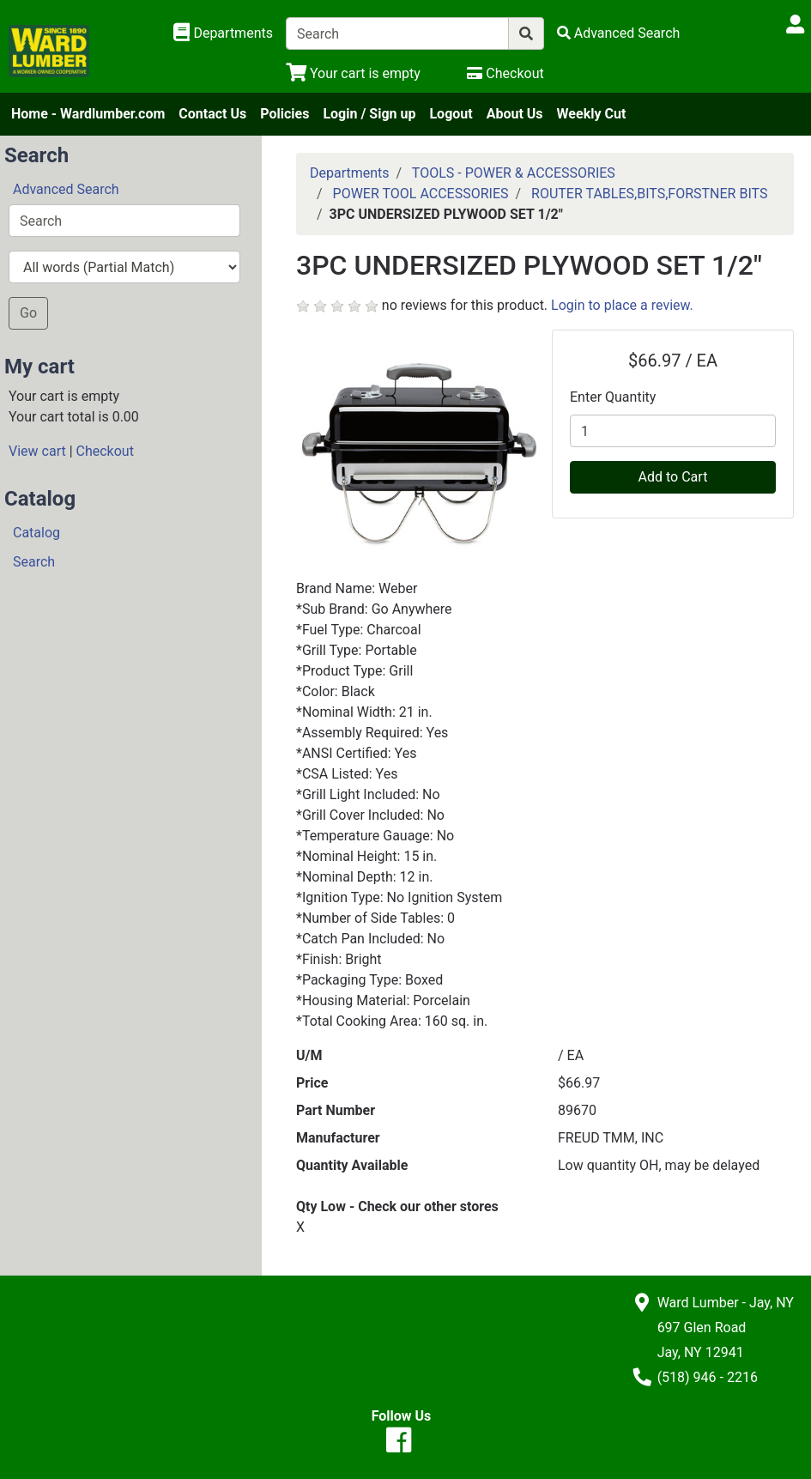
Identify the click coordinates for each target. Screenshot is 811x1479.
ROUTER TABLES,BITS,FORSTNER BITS (649, 193)
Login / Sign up (369, 114)
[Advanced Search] (619, 33)
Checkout (105, 451)
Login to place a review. (622, 305)
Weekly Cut (591, 114)
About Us (515, 114)
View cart (37, 451)
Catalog (36, 532)
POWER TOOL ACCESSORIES (421, 193)
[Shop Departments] (223, 33)
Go (28, 313)
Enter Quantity (613, 397)
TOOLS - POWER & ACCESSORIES (513, 173)
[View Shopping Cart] (353, 73)
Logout (450, 114)
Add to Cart (673, 477)
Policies (284, 114)
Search (34, 562)
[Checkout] (505, 73)
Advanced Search (66, 189)
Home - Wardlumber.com (88, 114)
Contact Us (212, 114)
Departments (350, 173)
